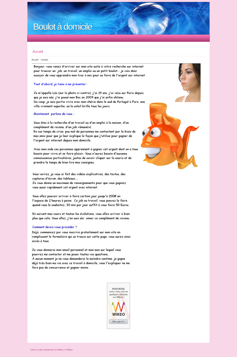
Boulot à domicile (62, 26)
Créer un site (36, 350)
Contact (44, 60)
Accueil (35, 60)
